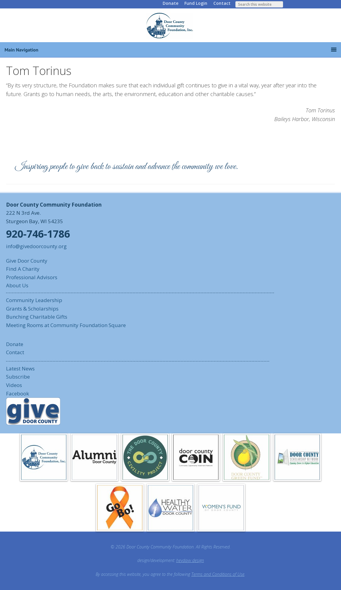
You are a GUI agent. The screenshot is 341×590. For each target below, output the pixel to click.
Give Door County (26, 260)
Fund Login (195, 3)
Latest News (20, 368)
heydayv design (190, 560)
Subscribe (18, 376)
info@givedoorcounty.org (36, 246)
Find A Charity (23, 268)
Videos (14, 385)
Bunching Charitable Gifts (36, 316)
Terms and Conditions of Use (217, 574)
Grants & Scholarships (32, 308)
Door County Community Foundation (170, 25)
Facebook (17, 393)
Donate (170, 3)
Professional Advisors (31, 277)
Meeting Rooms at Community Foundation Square (66, 325)
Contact (222, 3)
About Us (17, 285)
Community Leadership (34, 300)
